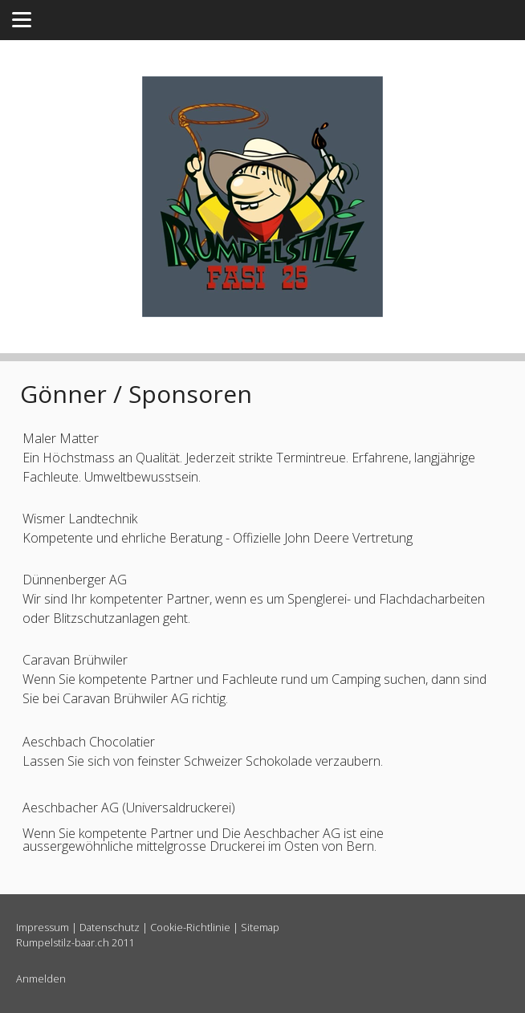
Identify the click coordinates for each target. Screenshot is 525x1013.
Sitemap (260, 927)
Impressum (42, 927)
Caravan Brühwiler (75, 660)
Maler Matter (60, 438)
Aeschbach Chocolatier (88, 742)
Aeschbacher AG (70, 807)
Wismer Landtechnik (79, 518)
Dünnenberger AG (74, 579)
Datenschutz (109, 927)
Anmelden (41, 978)
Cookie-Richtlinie (190, 927)
